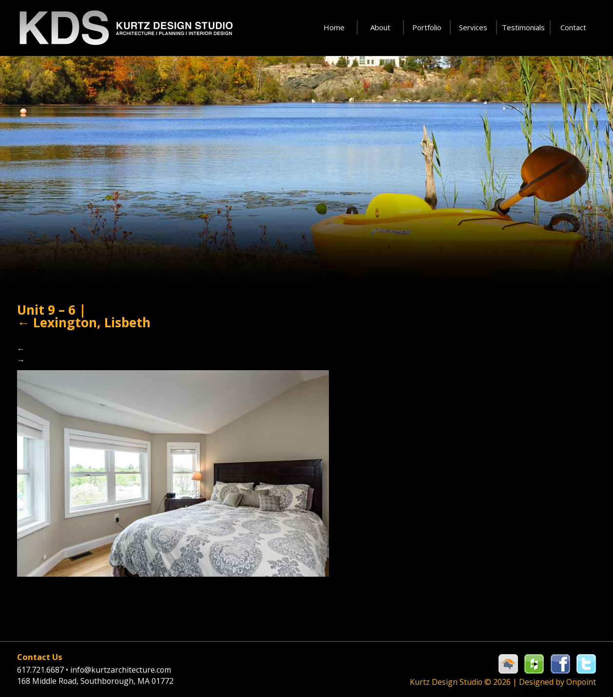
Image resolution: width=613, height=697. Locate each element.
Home (334, 27)
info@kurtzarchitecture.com (130, 669)
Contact (573, 27)
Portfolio (426, 27)
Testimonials (523, 27)
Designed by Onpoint (555, 681)
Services (473, 27)
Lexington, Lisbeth (88, 343)
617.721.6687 (47, 669)
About (380, 27)
